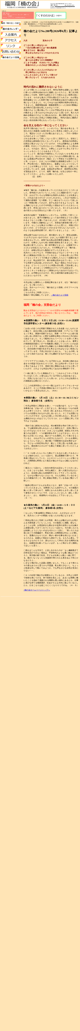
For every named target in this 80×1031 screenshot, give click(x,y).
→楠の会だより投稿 (59, 295)
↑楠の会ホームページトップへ (37, 590)
